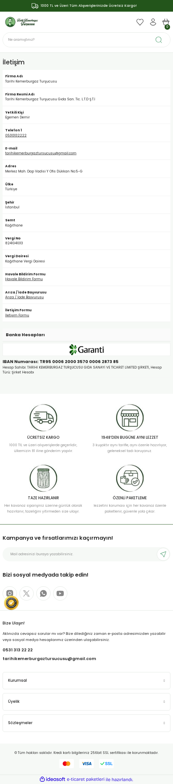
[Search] (86, 40)
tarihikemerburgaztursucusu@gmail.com (40, 153)
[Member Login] (152, 22)
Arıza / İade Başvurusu (24, 297)
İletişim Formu (17, 315)
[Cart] (165, 22)
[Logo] (22, 21)
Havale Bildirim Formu (24, 279)
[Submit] (163, 554)
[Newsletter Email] (86, 554)
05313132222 (16, 135)
